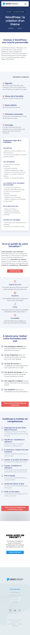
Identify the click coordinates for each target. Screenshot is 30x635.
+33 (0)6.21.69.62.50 (15, 592)
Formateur (9, 11)
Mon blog (15, 602)
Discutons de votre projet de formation (15, 404)
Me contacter (15, 599)
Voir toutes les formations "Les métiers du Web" (15, 508)
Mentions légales (11, 623)
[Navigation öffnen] (25, 4)
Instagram (10, 610)
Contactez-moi (15, 271)
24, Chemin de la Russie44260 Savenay (15, 596)
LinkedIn (15, 610)
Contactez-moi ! (15, 552)
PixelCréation (15, 589)
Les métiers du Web (18, 11)
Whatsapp (20, 610)
